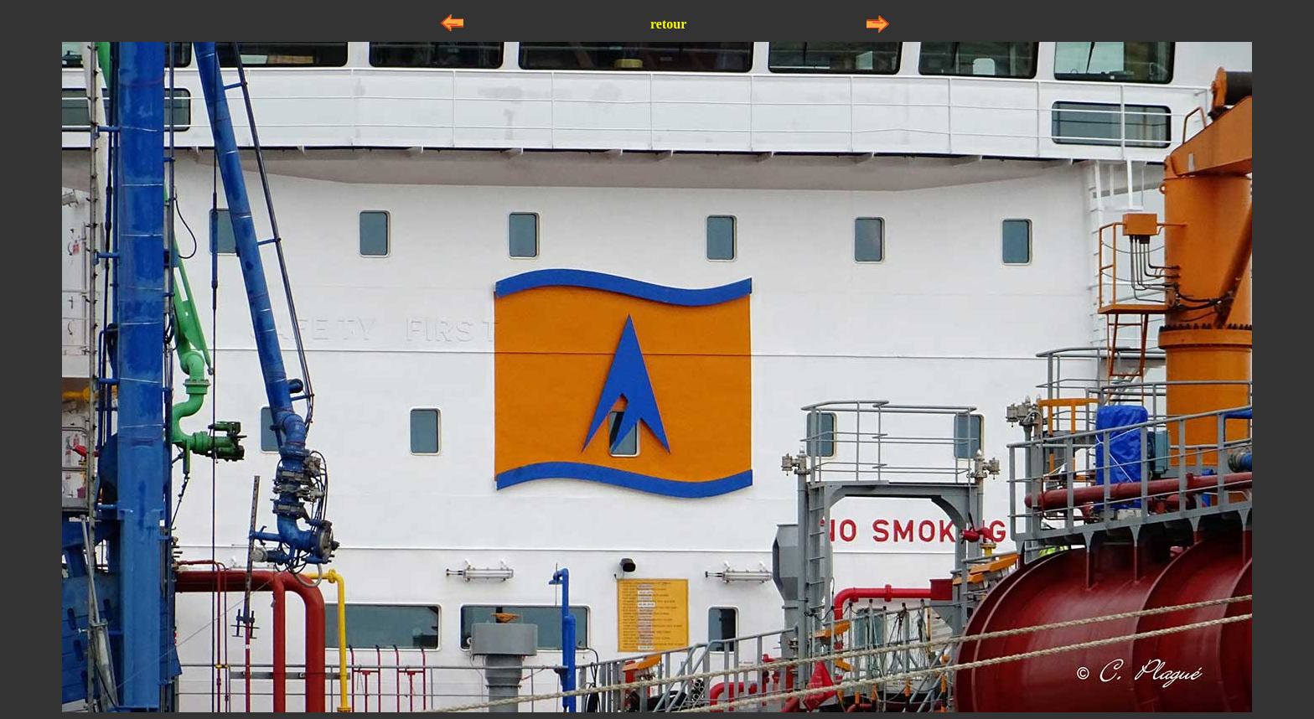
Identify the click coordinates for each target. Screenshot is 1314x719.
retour (668, 24)
